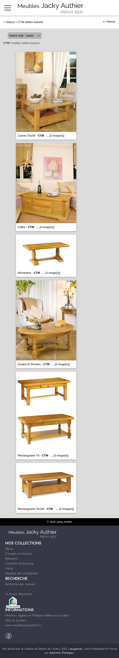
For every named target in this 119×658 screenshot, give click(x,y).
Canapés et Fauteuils (18, 553)
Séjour (10, 22)
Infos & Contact (15, 620)
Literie (9, 568)
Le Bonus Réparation (18, 593)
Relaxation (11, 558)
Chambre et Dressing (19, 563)
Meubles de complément (21, 573)
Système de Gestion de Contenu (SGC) (53, 649)
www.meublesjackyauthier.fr (23, 625)
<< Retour (109, 21)
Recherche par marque (20, 584)
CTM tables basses (30, 22)
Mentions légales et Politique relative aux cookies (37, 615)
